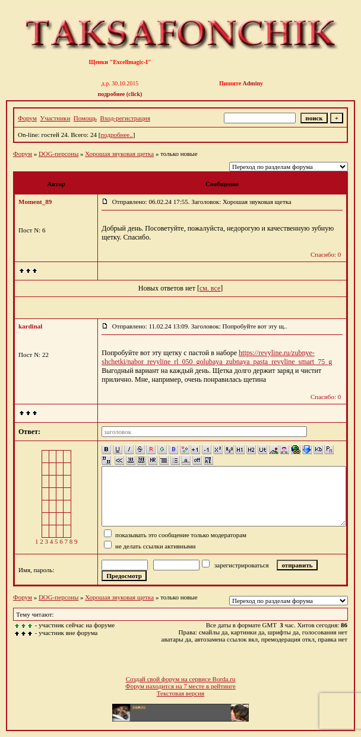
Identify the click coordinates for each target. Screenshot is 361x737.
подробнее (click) (120, 94)
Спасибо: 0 (326, 254)
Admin (251, 83)
